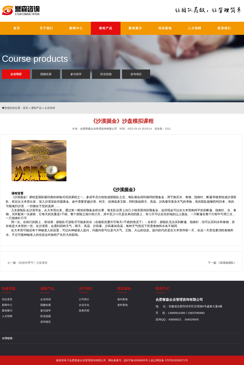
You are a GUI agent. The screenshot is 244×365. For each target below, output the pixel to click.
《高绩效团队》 (227, 262)
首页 (25, 107)
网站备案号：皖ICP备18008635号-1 (129, 360)
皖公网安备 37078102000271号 (169, 360)
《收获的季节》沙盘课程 (32, 262)
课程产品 (36, 107)
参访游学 (76, 74)
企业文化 (84, 304)
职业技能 (106, 74)
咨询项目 (136, 74)
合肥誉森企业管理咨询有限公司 (98, 128)
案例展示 (7, 310)
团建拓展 (46, 74)
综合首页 (7, 299)
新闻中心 (7, 304)
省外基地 (122, 304)
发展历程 (84, 310)
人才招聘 (7, 316)
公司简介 (84, 299)
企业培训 (16, 74)
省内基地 (122, 299)
